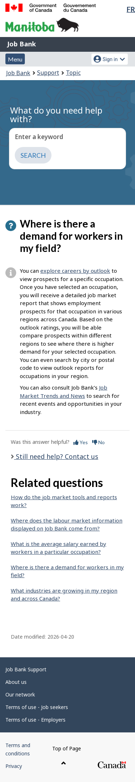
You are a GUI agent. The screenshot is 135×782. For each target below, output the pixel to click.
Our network (20, 694)
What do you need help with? (56, 114)
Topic (73, 73)
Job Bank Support (25, 669)
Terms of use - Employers (35, 719)
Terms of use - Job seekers (36, 707)
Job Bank (21, 44)
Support (48, 73)
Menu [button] (15, 59)
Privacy (13, 766)
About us (16, 681)
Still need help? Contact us (56, 456)
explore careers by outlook (75, 270)
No (98, 442)
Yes (80, 442)
